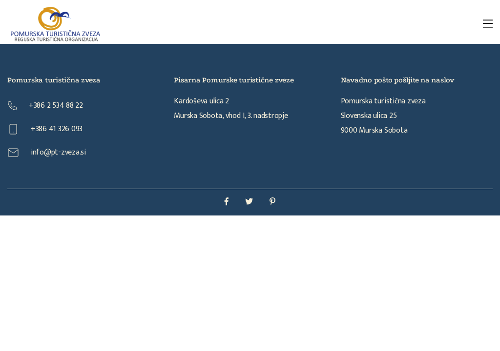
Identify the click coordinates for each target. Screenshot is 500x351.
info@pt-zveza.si (46, 152)
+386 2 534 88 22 (45, 105)
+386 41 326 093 (45, 129)
